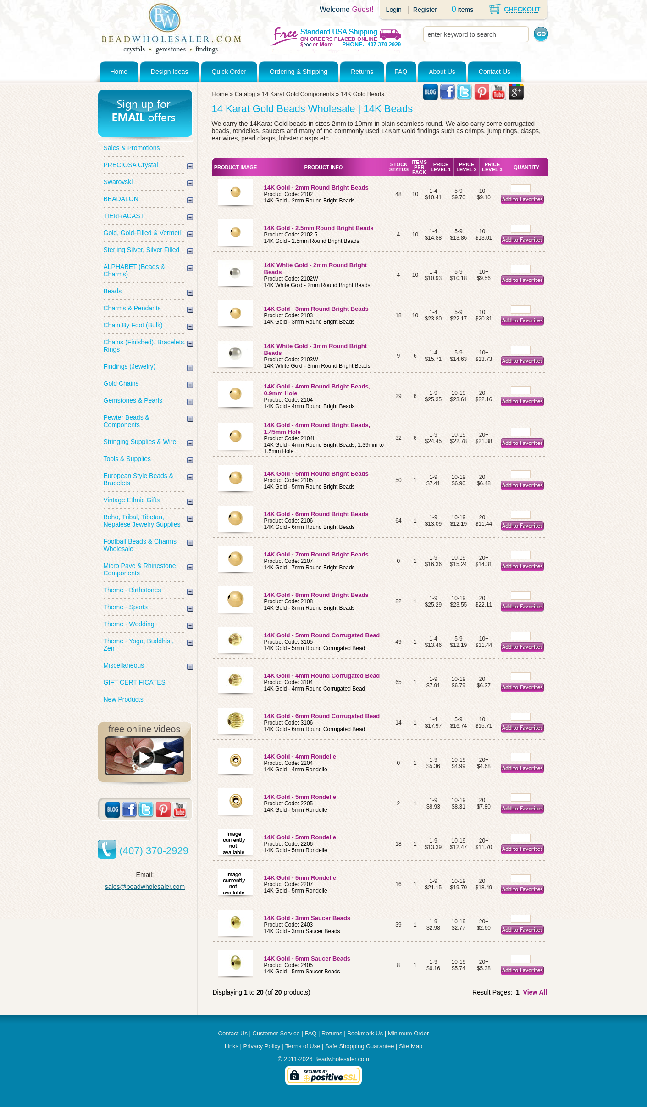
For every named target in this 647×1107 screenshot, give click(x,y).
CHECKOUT (522, 9)
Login (394, 9)
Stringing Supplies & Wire (140, 441)
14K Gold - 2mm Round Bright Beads (316, 187)
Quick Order (229, 71)
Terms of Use (303, 1046)
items (465, 9)
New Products (124, 699)
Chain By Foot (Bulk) (133, 325)
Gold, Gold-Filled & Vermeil (142, 232)
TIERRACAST (124, 215)
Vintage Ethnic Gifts (132, 500)
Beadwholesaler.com (341, 1059)
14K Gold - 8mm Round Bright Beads (317, 594)
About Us (442, 71)
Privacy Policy (262, 1046)
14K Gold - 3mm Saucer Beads (307, 918)
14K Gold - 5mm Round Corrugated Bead (322, 635)
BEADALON (121, 198)
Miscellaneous (124, 665)
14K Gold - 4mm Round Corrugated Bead (322, 675)
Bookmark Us (365, 1033)
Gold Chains (121, 383)
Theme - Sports (126, 607)
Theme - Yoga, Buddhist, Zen (139, 644)
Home (119, 71)
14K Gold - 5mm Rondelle (300, 796)
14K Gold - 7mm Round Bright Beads (316, 554)
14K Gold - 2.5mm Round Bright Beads (319, 228)
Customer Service (276, 1033)
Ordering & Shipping (298, 71)
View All (535, 992)
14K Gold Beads (362, 93)
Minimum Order (408, 1033)
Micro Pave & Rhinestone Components (140, 569)
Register (425, 9)
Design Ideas (169, 71)
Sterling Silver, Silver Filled (142, 249)
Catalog (245, 93)
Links (231, 1046)
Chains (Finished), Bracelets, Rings (145, 345)
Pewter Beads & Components (126, 421)
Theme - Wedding (129, 624)
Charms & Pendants (132, 308)
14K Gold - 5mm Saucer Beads (307, 958)
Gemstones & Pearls (133, 400)
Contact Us (494, 71)
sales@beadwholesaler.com (145, 886)
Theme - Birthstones (132, 590)
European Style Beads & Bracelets (139, 479)
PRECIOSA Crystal (131, 165)
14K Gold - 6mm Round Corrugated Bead (322, 716)
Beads (113, 291)
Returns (362, 71)
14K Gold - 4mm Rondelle (300, 756)
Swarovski (118, 181)
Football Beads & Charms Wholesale (140, 545)
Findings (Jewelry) (130, 366)
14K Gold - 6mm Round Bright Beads (316, 514)
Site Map (410, 1046)
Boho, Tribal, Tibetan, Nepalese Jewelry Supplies (142, 520)
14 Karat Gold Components (298, 93)
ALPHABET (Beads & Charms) (134, 270)
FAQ (400, 71)
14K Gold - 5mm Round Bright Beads (316, 473)
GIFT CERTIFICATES (135, 682)
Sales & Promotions (132, 148)
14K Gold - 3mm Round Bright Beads (316, 308)
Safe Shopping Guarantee (359, 1046)
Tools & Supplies (127, 458)
